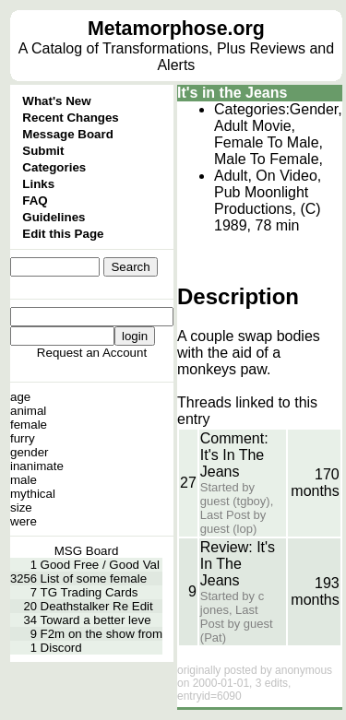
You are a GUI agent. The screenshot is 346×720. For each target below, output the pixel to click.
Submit (43, 151)
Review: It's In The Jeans (237, 563)
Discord (61, 648)
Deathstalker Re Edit (97, 606)
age (20, 397)
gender (29, 452)
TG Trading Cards (89, 592)
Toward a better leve (96, 620)
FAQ (34, 200)
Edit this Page (62, 234)
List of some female (94, 578)
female (28, 424)
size (21, 507)
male (23, 480)
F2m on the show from (102, 634)
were (23, 521)
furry (22, 438)
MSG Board (86, 551)
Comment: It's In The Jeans (234, 455)
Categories (54, 167)
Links (38, 184)
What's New (56, 101)
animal (28, 411)
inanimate (37, 466)
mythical (32, 494)
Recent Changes (70, 117)
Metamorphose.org (176, 29)
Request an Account (92, 353)
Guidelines (53, 217)
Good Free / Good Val (100, 565)
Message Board (67, 134)
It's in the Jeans (232, 92)
